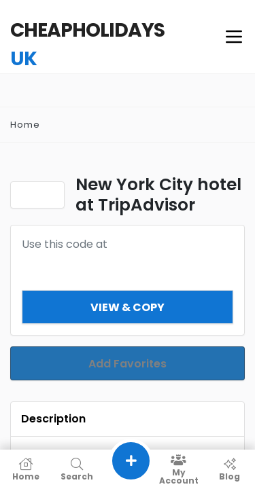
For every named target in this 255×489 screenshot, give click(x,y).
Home (25, 124)
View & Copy (127, 307)
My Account (178, 469)
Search (76, 469)
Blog (229, 469)
